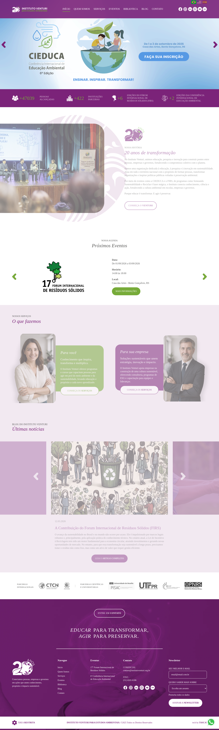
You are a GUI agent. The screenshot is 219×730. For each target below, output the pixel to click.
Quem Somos (82, 9)
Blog (145, 9)
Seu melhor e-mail (179, 669)
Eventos (114, 9)
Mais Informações (126, 291)
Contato (157, 9)
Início (66, 9)
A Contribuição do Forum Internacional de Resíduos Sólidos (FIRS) (108, 528)
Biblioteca (130, 9)
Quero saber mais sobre (183, 682)
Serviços (99, 9)
